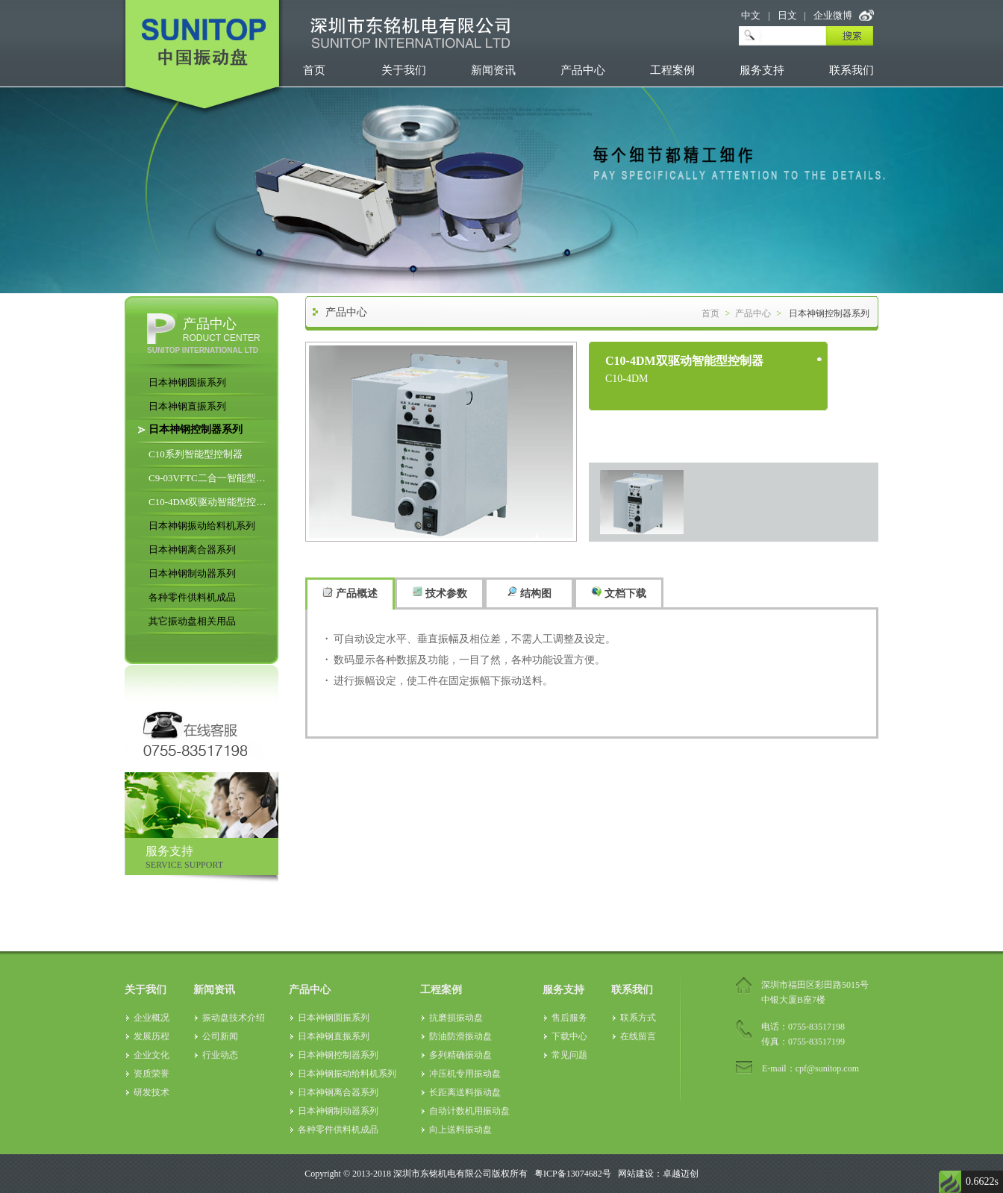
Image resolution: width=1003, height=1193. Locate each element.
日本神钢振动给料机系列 (202, 525)
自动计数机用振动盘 (469, 1111)
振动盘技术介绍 (233, 1017)
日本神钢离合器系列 (192, 549)
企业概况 (151, 1017)
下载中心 (569, 1036)
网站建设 (636, 1173)
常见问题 (569, 1055)
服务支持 (762, 70)
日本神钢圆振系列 (187, 382)
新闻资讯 (493, 70)
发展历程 (151, 1036)
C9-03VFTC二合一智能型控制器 (210, 477)
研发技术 (151, 1092)
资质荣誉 (151, 1073)
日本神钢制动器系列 (192, 573)
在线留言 (638, 1036)
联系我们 (851, 70)
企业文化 (151, 1055)
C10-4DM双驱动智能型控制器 (210, 501)
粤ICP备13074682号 (572, 1173)
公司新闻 (220, 1036)
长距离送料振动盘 (465, 1092)
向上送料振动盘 (460, 1129)
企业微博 (832, 15)
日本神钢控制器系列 (196, 429)
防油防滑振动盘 (460, 1036)
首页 (314, 70)
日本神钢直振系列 (187, 406)
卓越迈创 (681, 1173)
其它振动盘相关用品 (192, 621)
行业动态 (220, 1055)
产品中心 (582, 70)
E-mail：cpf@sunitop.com (810, 1068)
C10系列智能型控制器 (196, 454)
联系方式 (638, 1017)
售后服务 (569, 1017)
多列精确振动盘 (460, 1055)
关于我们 (403, 70)
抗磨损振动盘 (456, 1017)
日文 (787, 15)
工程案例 (672, 70)
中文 (750, 15)
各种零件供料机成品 (192, 597)
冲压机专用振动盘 (465, 1073)
